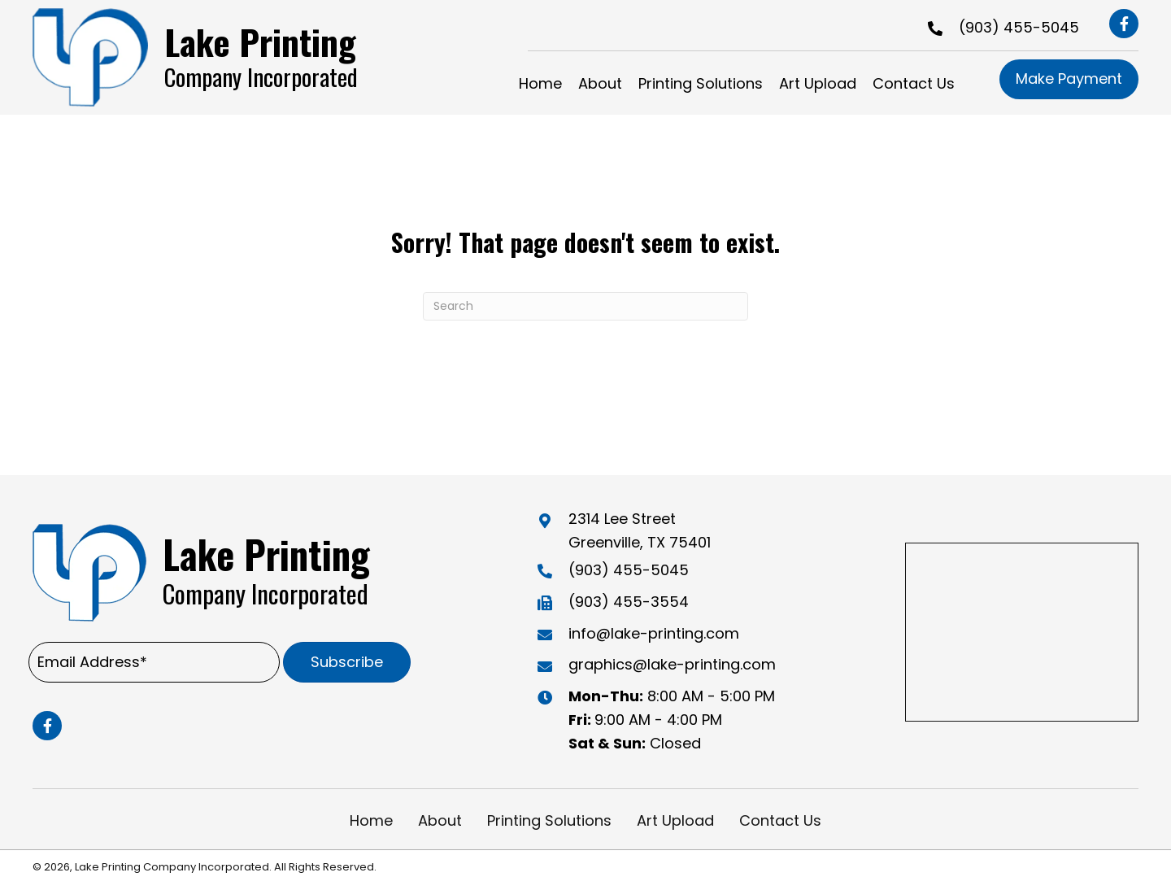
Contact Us (780, 820)
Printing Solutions (549, 820)
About (440, 820)
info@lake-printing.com (653, 633)
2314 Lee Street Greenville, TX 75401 (639, 530)
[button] (1123, 23)
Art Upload (675, 820)
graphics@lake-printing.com (672, 664)
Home (371, 820)
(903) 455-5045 (1019, 27)
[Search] (585, 306)
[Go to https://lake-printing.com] (208, 57)
